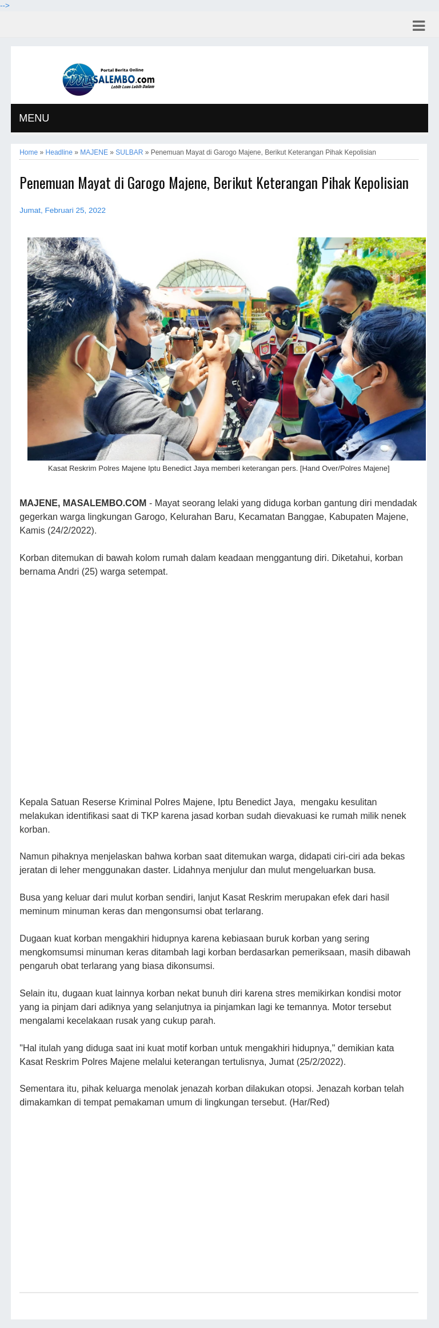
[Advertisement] (218, 688)
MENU (34, 118)
